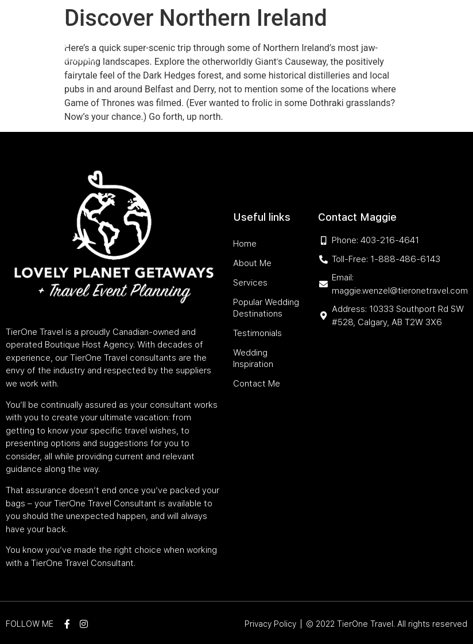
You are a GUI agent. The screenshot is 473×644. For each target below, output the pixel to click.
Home (134, 30)
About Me (171, 30)
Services (214, 30)
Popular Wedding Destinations (308, 30)
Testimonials (205, 56)
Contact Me (353, 56)
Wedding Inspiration (280, 56)
